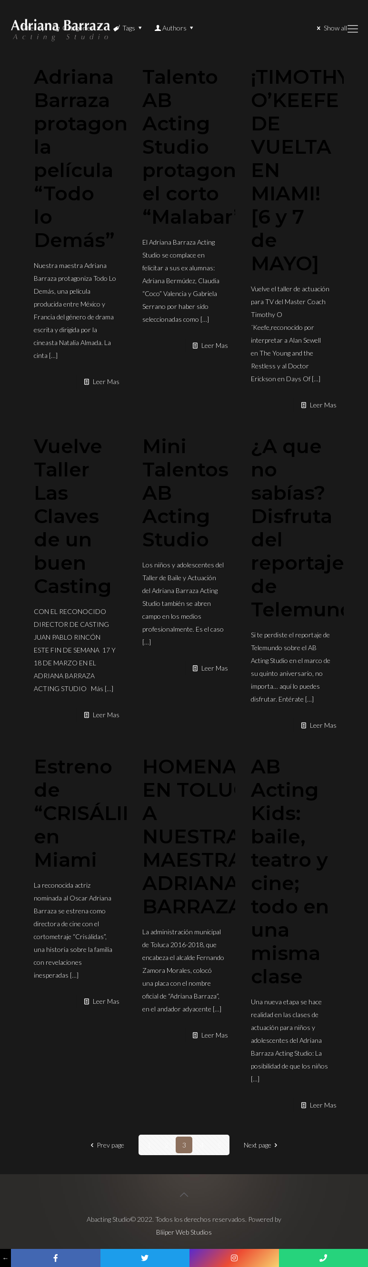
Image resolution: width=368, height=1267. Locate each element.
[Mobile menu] (353, 28)
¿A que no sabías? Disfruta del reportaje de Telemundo (309, 527)
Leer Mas (106, 381)
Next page (262, 1145)
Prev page (105, 1145)
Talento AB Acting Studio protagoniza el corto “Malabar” (203, 146)
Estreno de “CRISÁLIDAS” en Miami (104, 812)
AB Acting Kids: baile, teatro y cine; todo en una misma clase (290, 871)
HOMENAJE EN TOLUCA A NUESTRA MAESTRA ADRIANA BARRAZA (201, 836)
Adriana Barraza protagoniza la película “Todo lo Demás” (95, 158)
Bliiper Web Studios (184, 1232)
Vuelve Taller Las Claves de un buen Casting (72, 516)
